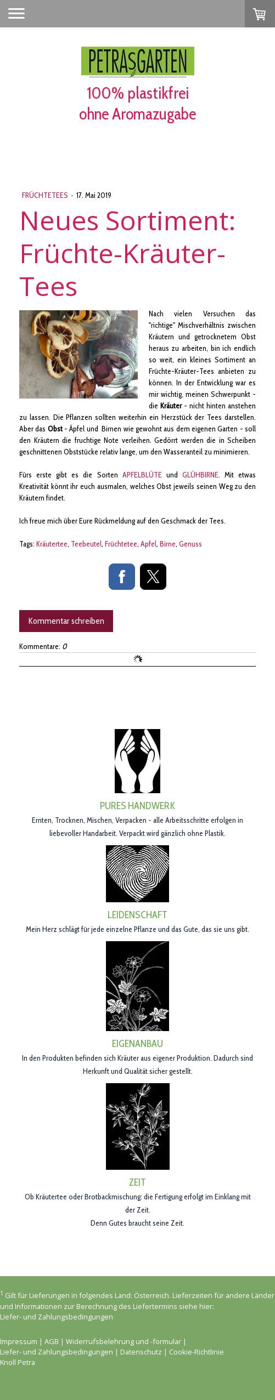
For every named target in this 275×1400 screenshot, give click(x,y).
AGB (51, 1341)
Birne (168, 544)
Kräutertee (52, 544)
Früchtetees (46, 195)
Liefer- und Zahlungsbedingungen (56, 1317)
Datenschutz (141, 1352)
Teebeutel (86, 544)
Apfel (148, 544)
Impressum (18, 1341)
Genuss (190, 544)
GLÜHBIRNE (200, 475)
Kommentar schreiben (66, 621)
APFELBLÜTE (142, 475)
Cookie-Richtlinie (196, 1352)
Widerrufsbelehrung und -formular (123, 1341)
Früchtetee (121, 544)
